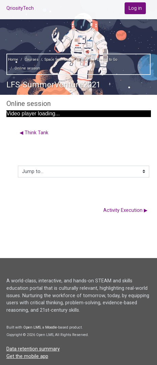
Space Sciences (58, 59)
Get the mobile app (27, 356)
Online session (27, 68)
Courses (31, 59)
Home (13, 59)
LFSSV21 (83, 59)
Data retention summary (33, 349)
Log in (135, 8)
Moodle (51, 327)
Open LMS (32, 327)
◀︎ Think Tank (34, 133)
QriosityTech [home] (20, 8)
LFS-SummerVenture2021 (53, 84)
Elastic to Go (107, 59)
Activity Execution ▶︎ (125, 210)
